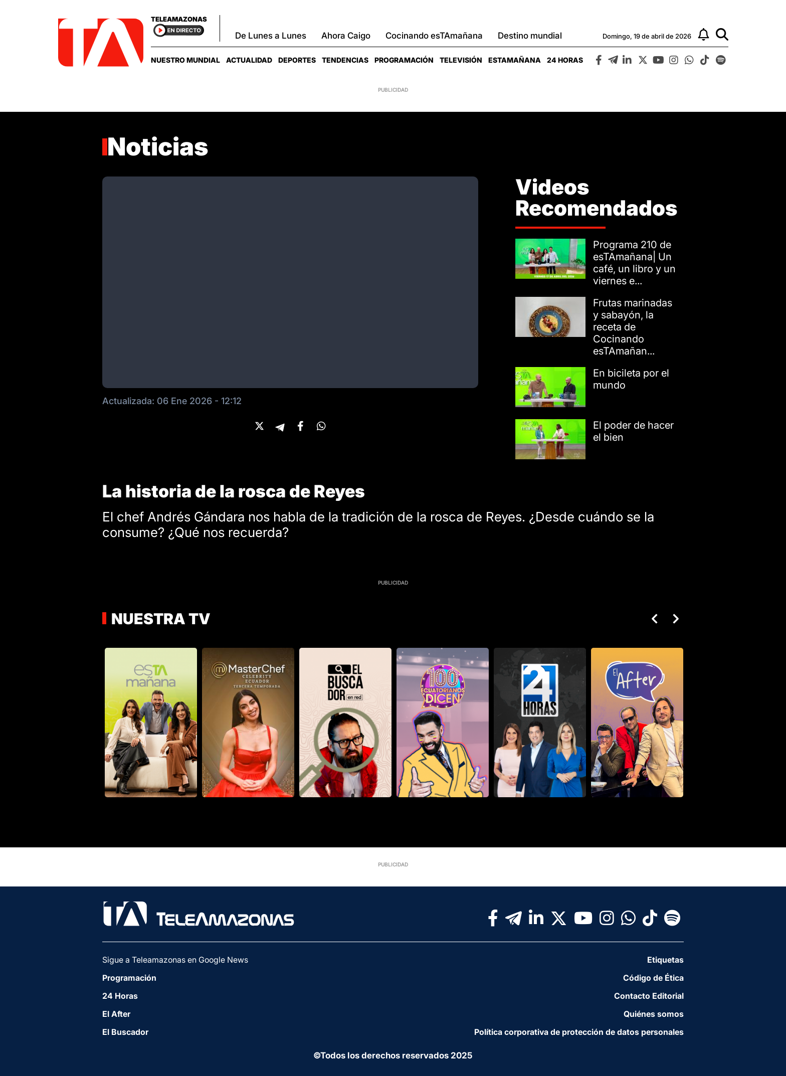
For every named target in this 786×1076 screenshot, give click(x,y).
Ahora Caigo (345, 36)
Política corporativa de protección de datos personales (579, 1032)
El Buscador (125, 1032)
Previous (653, 619)
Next (678, 619)
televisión (461, 60)
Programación (404, 60)
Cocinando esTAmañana (434, 36)
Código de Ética (653, 978)
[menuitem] (185, 60)
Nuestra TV (159, 619)
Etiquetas (665, 960)
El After (116, 1014)
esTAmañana (514, 60)
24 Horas (565, 60)
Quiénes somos (654, 1014)
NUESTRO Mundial (185, 60)
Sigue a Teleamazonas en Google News (175, 960)
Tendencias (345, 60)
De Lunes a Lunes (270, 36)
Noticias (158, 146)
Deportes (297, 60)
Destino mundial (530, 36)
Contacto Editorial (649, 996)
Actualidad (249, 60)
